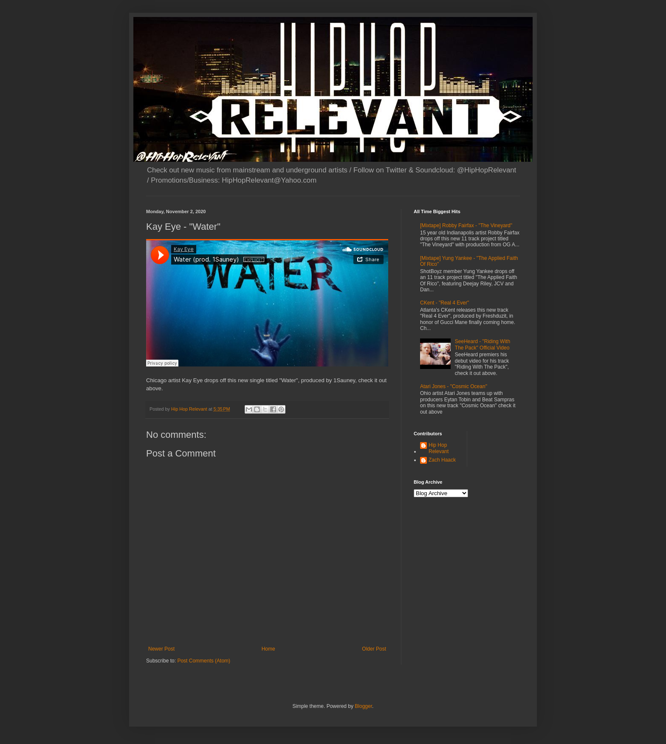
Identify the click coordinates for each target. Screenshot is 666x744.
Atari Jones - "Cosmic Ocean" (453, 386)
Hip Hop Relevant (439, 448)
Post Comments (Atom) (203, 661)
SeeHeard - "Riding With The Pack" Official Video (482, 344)
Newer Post (161, 649)
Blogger (363, 706)
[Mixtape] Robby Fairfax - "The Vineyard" (466, 225)
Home (268, 649)
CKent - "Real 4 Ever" (444, 303)
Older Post (374, 649)
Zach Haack (442, 460)
